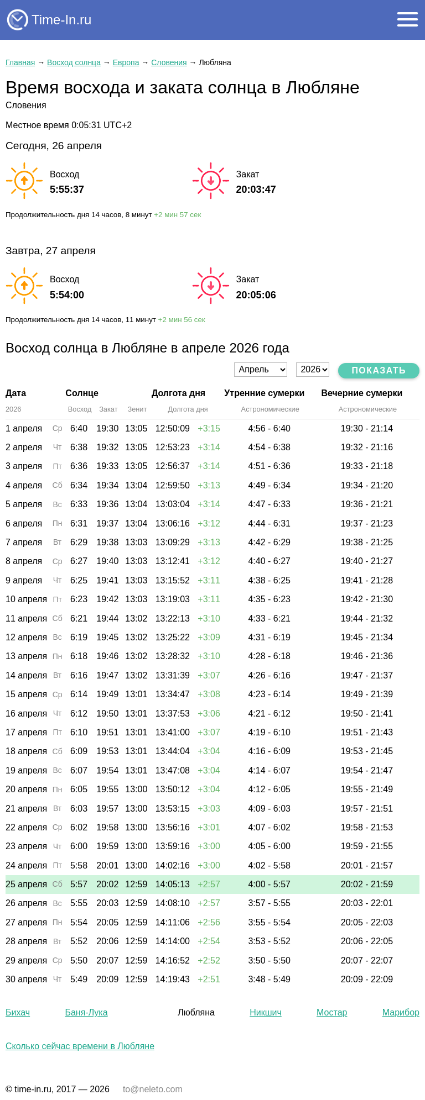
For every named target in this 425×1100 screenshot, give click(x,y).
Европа (126, 62)
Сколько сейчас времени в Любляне (80, 1046)
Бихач (18, 1012)
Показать (378, 370)
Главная (20, 62)
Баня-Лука (86, 1012)
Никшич (266, 1012)
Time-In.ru (61, 19)
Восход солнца (74, 62)
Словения (168, 62)
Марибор (400, 1012)
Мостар (332, 1012)
